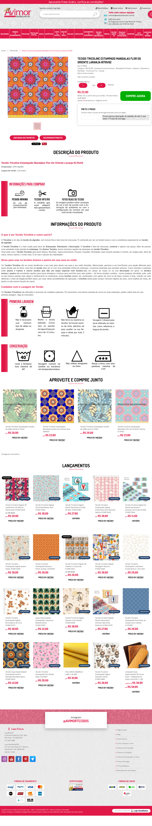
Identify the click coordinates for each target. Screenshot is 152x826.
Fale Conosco (132, 8)
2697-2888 (10, 740)
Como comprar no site (125, 743)
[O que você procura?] (95, 14)
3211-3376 (10, 752)
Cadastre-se (146, 8)
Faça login (56, 8)
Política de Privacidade (125, 748)
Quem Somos (122, 739)
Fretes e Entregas (123, 761)
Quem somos (118, 8)
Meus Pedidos (103, 8)
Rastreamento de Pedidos (126, 770)
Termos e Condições (124, 752)
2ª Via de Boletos (123, 766)
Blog (118, 734)
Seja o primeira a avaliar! (86, 77)
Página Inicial (122, 730)
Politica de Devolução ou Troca (128, 757)
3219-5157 (114, 19)
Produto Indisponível (20, 406)
